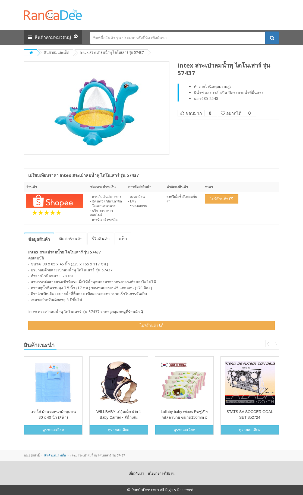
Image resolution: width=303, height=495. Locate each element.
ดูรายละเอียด (53, 429)
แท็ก (123, 239)
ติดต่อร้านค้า (71, 239)
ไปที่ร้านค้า (221, 198)
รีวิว (101, 239)
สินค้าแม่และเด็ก (56, 52)
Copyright (117, 489)
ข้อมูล (39, 239)
